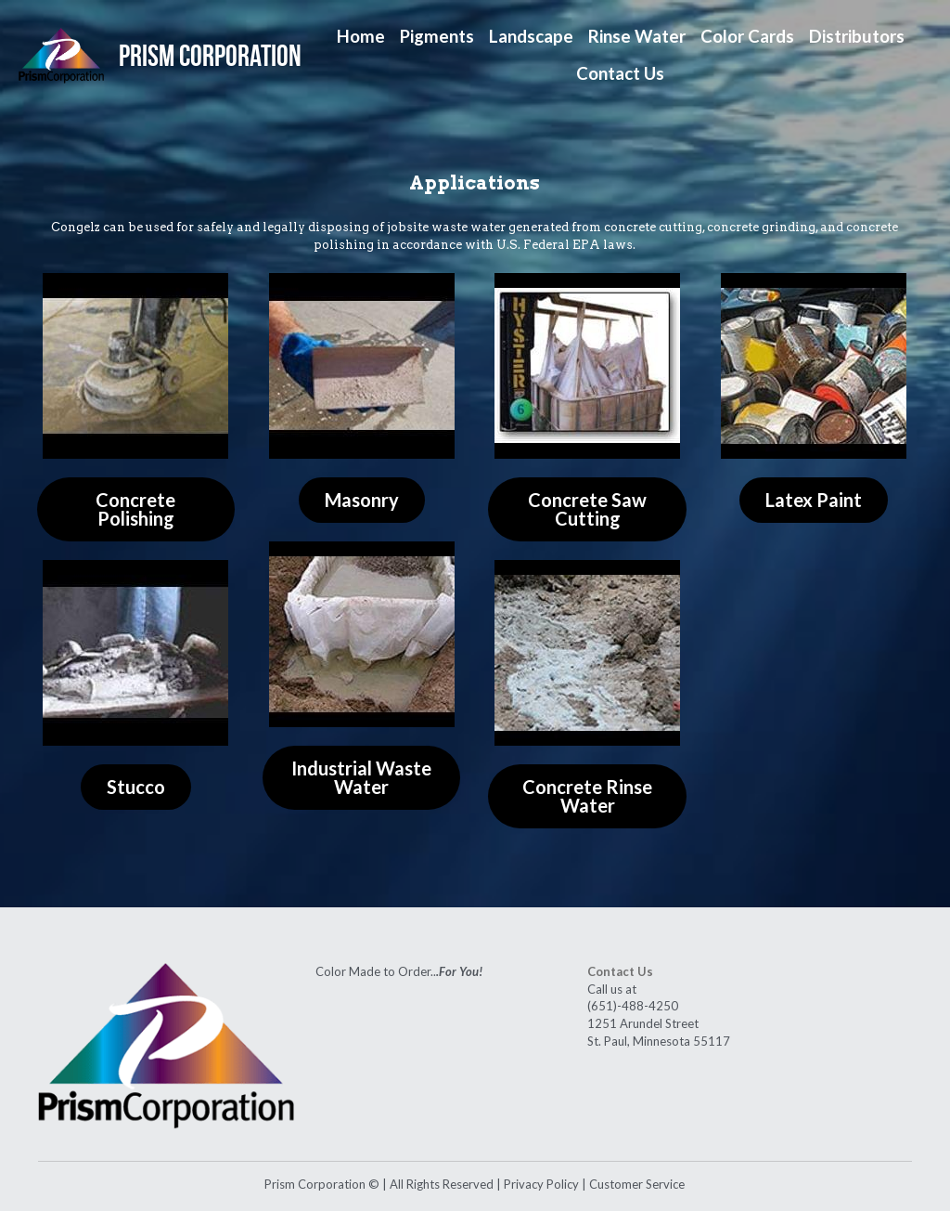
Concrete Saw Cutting (587, 510)
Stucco (136, 791)
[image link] (61, 53)
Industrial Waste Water (361, 782)
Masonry (362, 501)
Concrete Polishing (135, 510)
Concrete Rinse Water (587, 800)
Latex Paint (813, 501)
